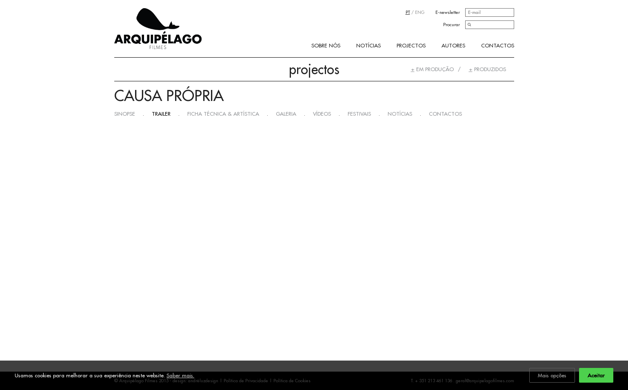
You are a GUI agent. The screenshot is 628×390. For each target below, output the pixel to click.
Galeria (286, 113)
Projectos (411, 45)
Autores (453, 45)
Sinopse (124, 113)
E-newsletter (447, 12)
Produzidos (487, 69)
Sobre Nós (325, 45)
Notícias (368, 45)
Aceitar (596, 375)
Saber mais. (180, 375)
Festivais (359, 113)
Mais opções (552, 375)
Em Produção (432, 69)
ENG (419, 12)
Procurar (451, 24)
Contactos (497, 45)
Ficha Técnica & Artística (223, 113)
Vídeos (322, 113)
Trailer (161, 113)
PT (408, 12)
